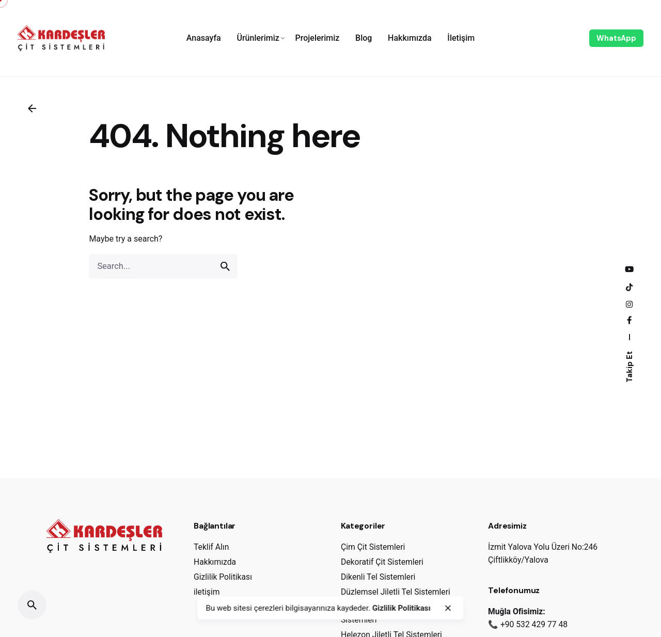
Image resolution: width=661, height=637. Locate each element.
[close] (447, 608)
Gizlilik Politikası (401, 608)
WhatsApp (616, 38)
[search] (225, 266)
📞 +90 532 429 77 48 (528, 624)
